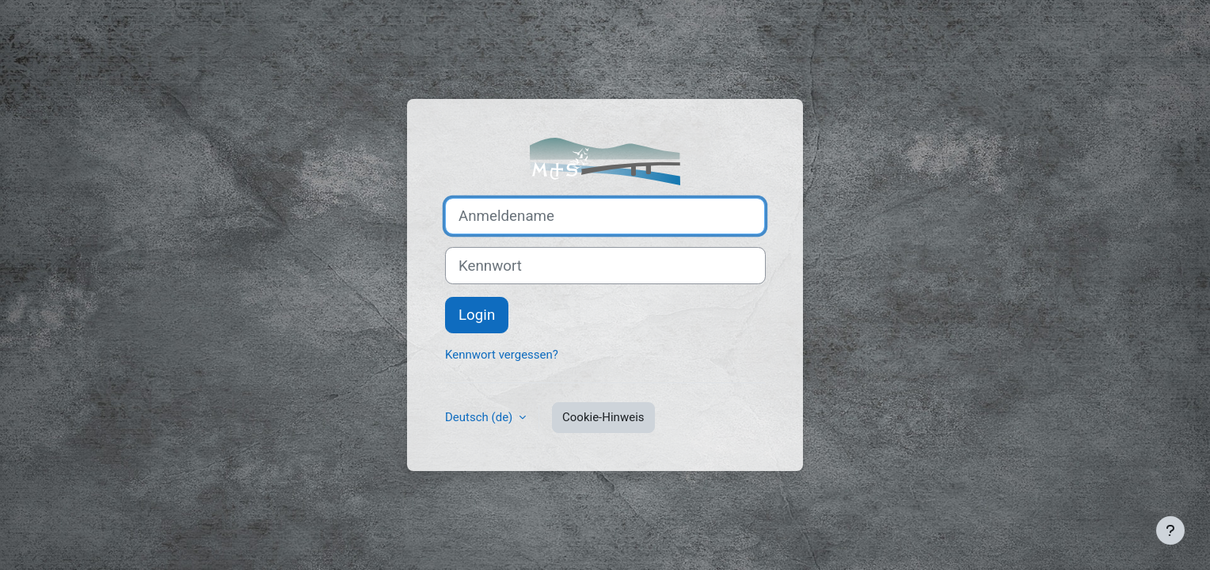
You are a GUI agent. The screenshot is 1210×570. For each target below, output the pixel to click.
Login (477, 315)
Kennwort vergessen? (501, 355)
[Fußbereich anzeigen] (1170, 530)
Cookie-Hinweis (603, 417)
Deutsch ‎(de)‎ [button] (480, 417)
